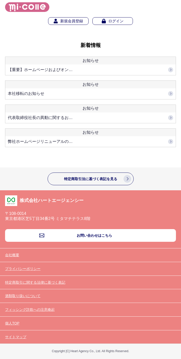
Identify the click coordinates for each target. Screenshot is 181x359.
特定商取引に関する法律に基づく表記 (35, 282)
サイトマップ (15, 337)
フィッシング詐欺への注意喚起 (30, 309)
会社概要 (12, 255)
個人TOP (12, 323)
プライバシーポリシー (23, 269)
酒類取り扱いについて (23, 296)
